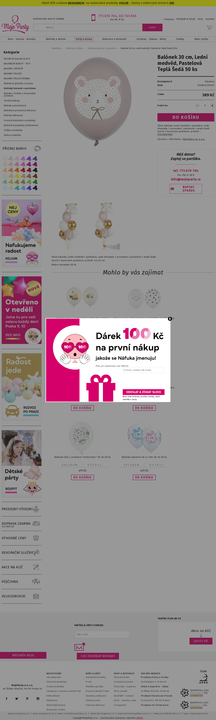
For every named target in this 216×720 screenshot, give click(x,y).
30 (82, 3)
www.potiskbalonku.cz (167, 713)
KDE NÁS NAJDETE (150, 673)
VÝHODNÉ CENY (22, 538)
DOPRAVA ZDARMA (22, 523)
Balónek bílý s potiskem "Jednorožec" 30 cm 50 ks (82, 457)
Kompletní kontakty (96, 677)
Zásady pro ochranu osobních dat (63, 691)
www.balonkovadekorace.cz (134, 713)
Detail (95, 464)
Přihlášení (169, 19)
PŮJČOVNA (22, 582)
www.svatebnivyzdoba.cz (72, 713)
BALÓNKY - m (121, 695)
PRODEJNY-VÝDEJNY (22, 509)
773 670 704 (107, 16)
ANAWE (139, 718)
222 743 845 (127, 16)
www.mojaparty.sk (44, 713)
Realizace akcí (93, 700)
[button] (82, 408)
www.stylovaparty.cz (195, 713)
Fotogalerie (120, 705)
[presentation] (143, 382)
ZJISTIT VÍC (201, 641)
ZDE (171, 3)
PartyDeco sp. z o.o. (194, 139)
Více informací (164, 134)
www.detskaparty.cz (103, 713)
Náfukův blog (23, 655)
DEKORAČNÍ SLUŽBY (22, 552)
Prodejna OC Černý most (155, 705)
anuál (130, 695)
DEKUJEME (74, 3)
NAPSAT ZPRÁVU (189, 188)
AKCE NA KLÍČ (22, 567)
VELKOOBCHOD (22, 596)
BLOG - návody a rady (125, 700)
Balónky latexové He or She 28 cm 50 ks (144, 457)
